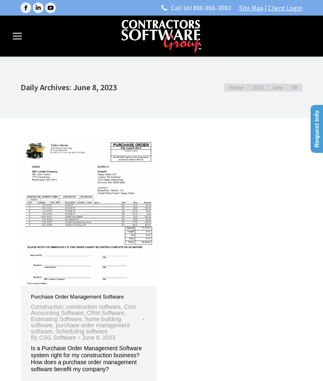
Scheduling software (82, 331)
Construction (47, 306)
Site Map (251, 8)
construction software (93, 306)
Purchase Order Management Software (77, 297)
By (53, 338)
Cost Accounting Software (83, 309)
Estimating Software (56, 319)
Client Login (285, 8)
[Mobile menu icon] (17, 36)
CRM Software (105, 313)
